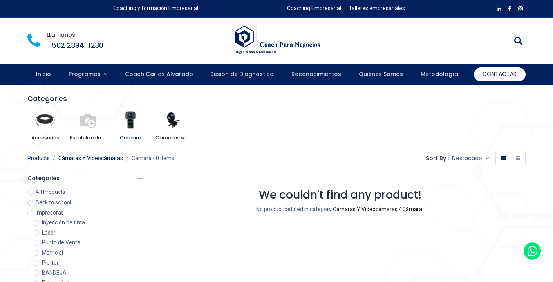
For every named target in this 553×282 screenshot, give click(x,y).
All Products (50, 192)
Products (38, 158)
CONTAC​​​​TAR (500, 74)
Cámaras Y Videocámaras (90, 158)
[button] (470, 158)
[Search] (518, 41)
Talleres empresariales (377, 8)
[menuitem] (43, 74)
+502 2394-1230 (75, 45)
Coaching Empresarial (314, 8)
